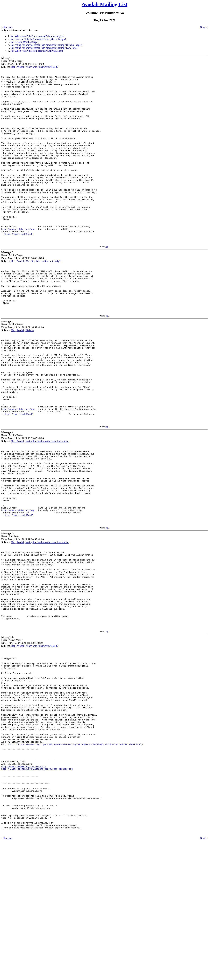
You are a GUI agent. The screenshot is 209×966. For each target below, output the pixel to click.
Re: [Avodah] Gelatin (22, 372)
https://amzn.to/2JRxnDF (18, 266)
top (106, 280)
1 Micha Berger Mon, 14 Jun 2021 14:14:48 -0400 (22, 62)
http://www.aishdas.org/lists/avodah (23, 877)
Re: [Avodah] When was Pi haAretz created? (34, 66)
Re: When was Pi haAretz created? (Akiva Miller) (36, 50)
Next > (203, 27)
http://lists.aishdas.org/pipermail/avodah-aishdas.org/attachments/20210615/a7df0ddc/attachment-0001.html (75, 851)
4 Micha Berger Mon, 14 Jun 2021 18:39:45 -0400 (22, 495)
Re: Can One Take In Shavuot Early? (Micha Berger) (38, 39)
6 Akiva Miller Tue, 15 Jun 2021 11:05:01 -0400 (22, 730)
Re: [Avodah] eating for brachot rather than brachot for (40, 499)
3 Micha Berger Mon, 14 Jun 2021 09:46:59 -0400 (22, 367)
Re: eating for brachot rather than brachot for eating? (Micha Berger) (46, 45)
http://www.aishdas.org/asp (17, 260)
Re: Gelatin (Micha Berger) (24, 42)
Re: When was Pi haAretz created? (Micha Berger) (37, 36)
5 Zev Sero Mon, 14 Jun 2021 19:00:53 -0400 (22, 611)
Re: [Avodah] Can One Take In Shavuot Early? (35, 294)
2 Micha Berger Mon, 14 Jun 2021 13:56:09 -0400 (22, 290)
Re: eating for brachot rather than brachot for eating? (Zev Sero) (43, 47)
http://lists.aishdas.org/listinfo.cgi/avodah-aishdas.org (37, 880)
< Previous (7, 27)
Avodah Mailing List (104, 4)
